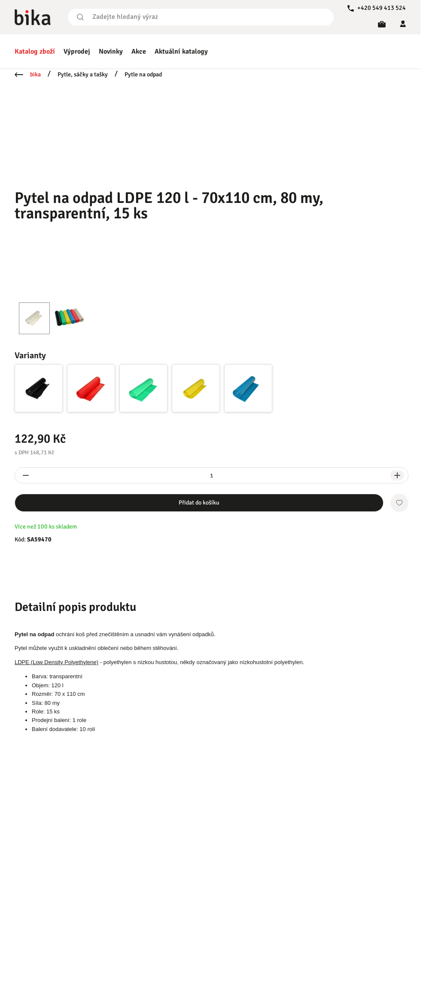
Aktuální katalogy (181, 51)
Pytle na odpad (143, 74)
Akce (138, 51)
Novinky (111, 51)
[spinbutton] (211, 475)
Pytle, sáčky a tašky (83, 74)
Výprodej (77, 51)
